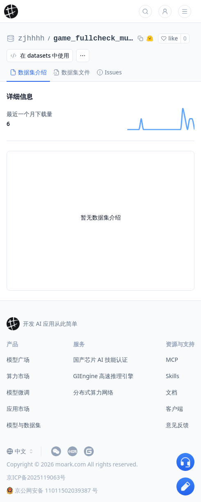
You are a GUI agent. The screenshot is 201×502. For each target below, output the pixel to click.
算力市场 (18, 376)
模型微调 (18, 392)
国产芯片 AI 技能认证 (100, 359)
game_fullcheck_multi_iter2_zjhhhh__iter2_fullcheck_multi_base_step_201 (93, 38)
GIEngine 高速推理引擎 (103, 376)
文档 (171, 392)
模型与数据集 (24, 425)
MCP (172, 359)
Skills (172, 376)
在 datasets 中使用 (39, 55)
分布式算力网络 (93, 392)
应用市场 (18, 408)
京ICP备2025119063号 (36, 477)
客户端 (174, 408)
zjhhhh (31, 38)
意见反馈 (177, 425)
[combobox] (20, 451)
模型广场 (18, 359)
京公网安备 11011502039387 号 (52, 490)
